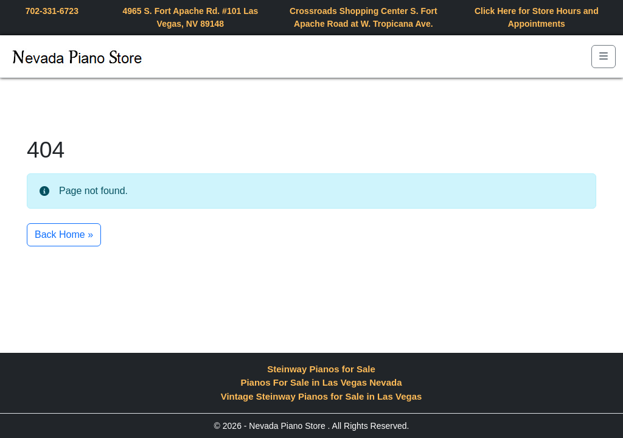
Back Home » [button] (64, 234)
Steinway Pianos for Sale (321, 369)
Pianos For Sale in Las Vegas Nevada (321, 382)
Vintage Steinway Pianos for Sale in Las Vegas (321, 396)
